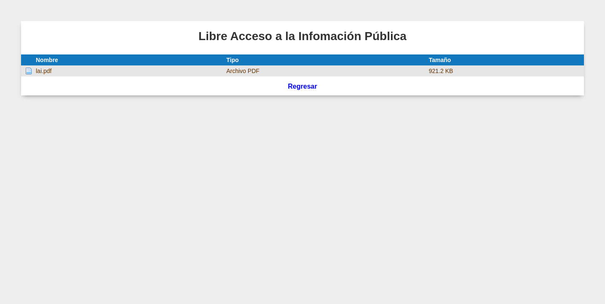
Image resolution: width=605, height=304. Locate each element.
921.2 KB (441, 71)
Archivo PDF (243, 71)
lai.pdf (43, 71)
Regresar (302, 86)
